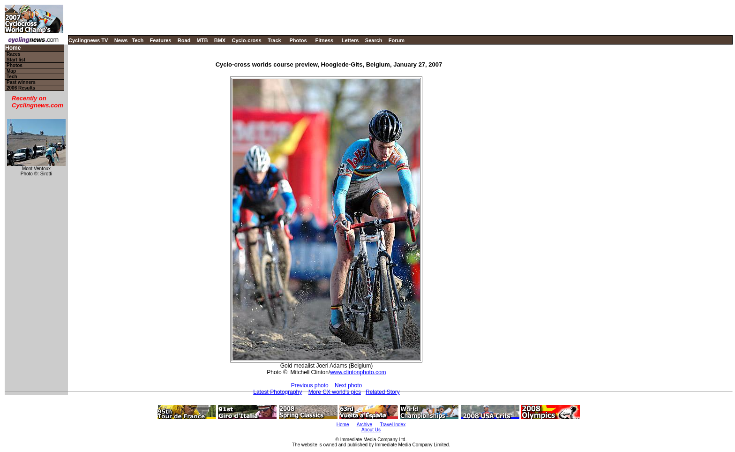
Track (274, 40)
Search (373, 40)
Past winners (21, 82)
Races (13, 54)
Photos (298, 40)
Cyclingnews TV (88, 40)
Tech (137, 40)
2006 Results (21, 87)
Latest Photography (277, 392)
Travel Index (393, 424)
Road (184, 40)
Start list (16, 59)
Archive (364, 424)
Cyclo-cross (247, 40)
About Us (371, 429)
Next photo (348, 385)
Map (11, 71)
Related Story (383, 392)
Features (161, 40)
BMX (219, 40)
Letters (350, 40)
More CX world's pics (334, 392)
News (121, 40)
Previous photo (310, 385)
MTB (202, 40)
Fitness (324, 40)
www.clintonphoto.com (358, 372)
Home (13, 48)
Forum (397, 40)
